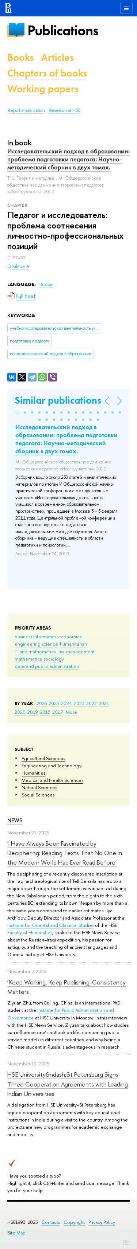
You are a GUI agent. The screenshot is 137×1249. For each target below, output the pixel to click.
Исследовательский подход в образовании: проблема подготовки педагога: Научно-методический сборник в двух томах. (68, 159)
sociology (53, 658)
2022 (91, 703)
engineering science (36, 644)
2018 (45, 712)
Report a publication (26, 110)
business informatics (35, 636)
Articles (57, 57)
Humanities (33, 773)
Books (20, 57)
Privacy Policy (101, 1222)
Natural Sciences (39, 787)
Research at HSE (64, 110)
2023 (79, 703)
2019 (32, 712)
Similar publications (58, 400)
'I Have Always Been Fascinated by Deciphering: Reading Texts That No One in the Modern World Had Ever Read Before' (64, 853)
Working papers (43, 88)
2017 (57, 712)
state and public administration (47, 666)
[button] (17, 412)
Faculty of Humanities (29, 932)
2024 (66, 703)
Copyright (74, 1222)
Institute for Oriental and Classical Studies (50, 925)
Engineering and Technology (51, 765)
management (80, 651)
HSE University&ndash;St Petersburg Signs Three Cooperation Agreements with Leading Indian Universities (67, 1084)
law (60, 651)
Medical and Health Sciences (52, 780)
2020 (20, 712)
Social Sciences (38, 794)
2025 (54, 703)
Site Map (16, 1233)
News (15, 820)
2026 (42, 703)
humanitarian (73, 644)
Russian (46, 284)
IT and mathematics (35, 651)
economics (69, 636)
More (71, 712)
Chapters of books (47, 73)
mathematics (28, 658)
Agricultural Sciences (43, 758)
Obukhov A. (18, 266)
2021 (104, 703)
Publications (62, 30)
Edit (126, 1241)
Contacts (50, 1222)
